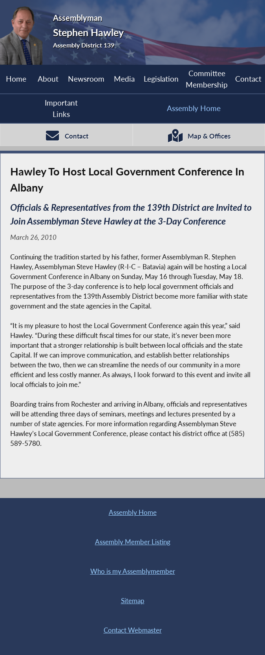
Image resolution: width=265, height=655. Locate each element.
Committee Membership (207, 79)
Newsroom (86, 78)
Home (16, 78)
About (48, 78)
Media (124, 78)
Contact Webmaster (133, 630)
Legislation (161, 78)
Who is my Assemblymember (132, 571)
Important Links (61, 108)
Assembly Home (194, 108)
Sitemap (132, 601)
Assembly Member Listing (132, 542)
